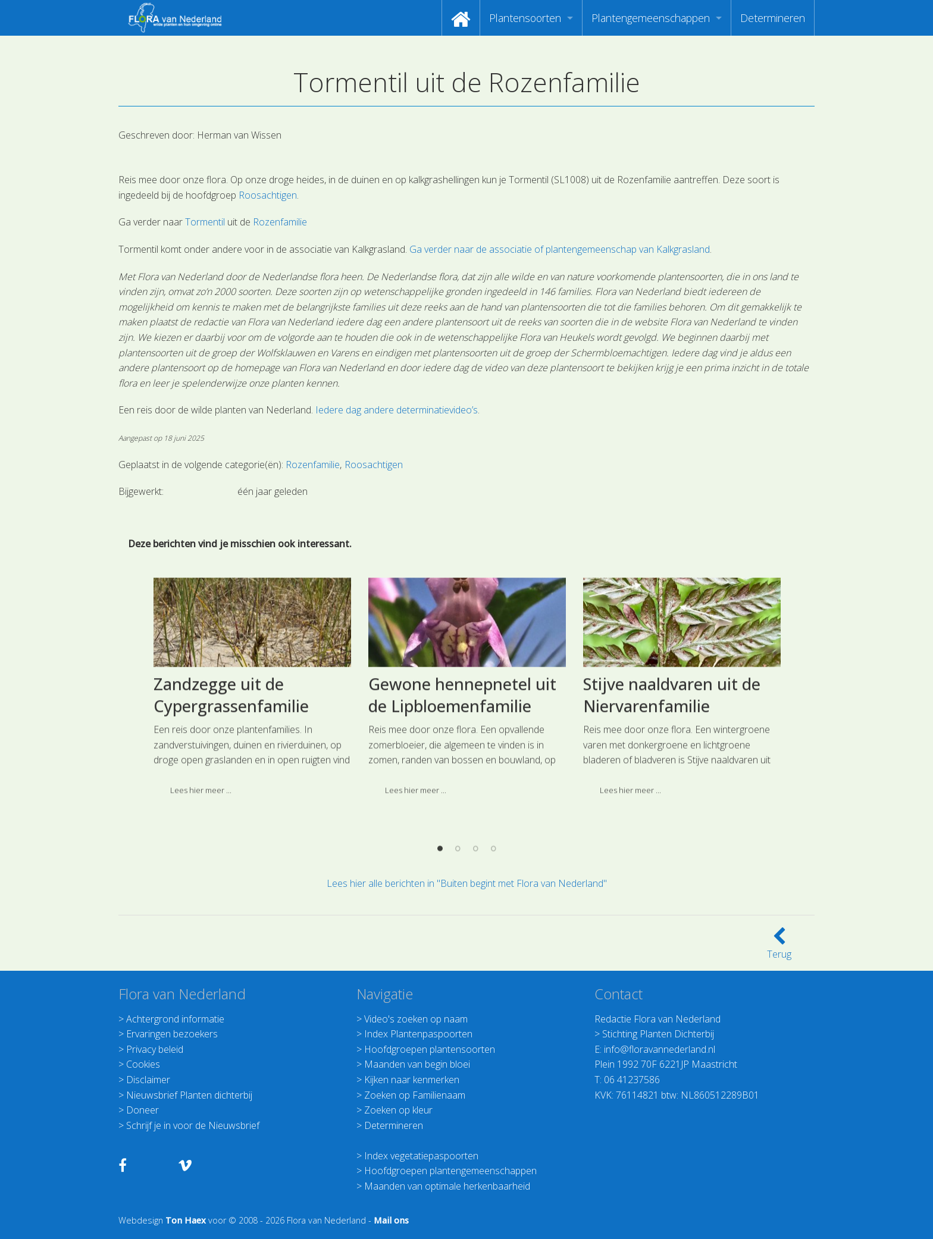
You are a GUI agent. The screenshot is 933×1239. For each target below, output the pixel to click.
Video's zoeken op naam (416, 1018)
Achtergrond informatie (175, 1018)
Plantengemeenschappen (650, 18)
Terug (779, 947)
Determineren (772, 18)
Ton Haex (185, 1220)
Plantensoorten (525, 18)
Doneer (142, 1109)
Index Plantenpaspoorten (418, 1033)
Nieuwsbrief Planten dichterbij (189, 1095)
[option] (252, 851)
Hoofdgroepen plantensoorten (429, 1049)
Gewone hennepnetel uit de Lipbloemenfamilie (462, 855)
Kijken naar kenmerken (411, 1079)
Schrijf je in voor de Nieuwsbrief (192, 1125)
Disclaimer (148, 1079)
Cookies (143, 1064)
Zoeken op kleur (398, 1109)
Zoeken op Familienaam (414, 1095)
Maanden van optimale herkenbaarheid (447, 1186)
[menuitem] (461, 18)
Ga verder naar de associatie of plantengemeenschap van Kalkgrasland (559, 249)
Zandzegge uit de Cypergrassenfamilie (231, 855)
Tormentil (205, 221)
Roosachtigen (268, 195)
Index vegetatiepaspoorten (421, 1155)
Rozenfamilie (280, 221)
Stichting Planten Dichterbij (658, 1033)
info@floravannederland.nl (659, 1049)
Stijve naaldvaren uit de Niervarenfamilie (671, 855)
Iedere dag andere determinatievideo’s (396, 409)
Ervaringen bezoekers (172, 1033)
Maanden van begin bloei (417, 1064)
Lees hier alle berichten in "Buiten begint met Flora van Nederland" (467, 883)
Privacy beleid (154, 1049)
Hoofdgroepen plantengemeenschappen (450, 1170)
